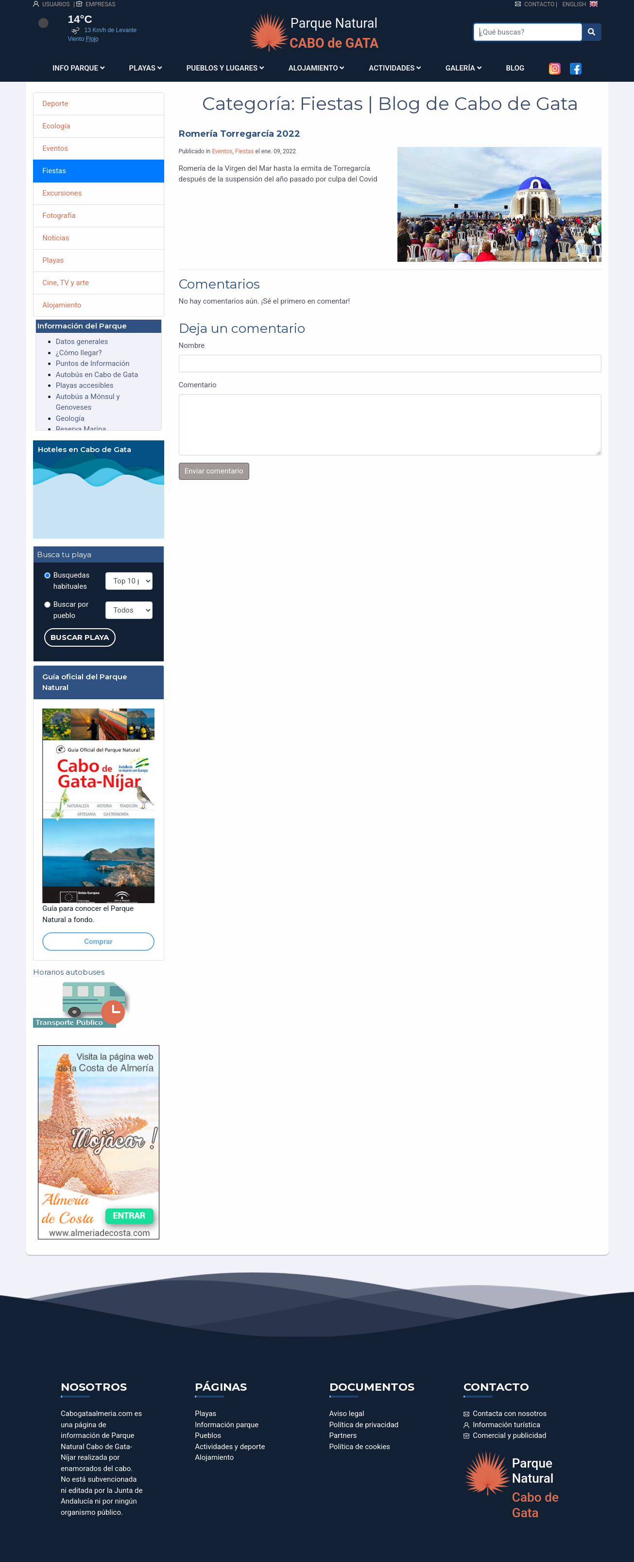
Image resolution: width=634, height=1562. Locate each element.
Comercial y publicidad (505, 1435)
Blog (515, 68)
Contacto (534, 4)
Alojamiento (61, 305)
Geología (70, 418)
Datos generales (82, 341)
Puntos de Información (93, 363)
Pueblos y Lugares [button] (225, 68)
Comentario (198, 385)
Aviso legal (346, 1413)
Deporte (55, 103)
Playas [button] (145, 68)
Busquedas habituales (71, 581)
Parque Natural (334, 33)
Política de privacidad (364, 1424)
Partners (343, 1435)
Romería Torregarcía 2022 (239, 133)
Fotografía (58, 215)
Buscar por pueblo (70, 610)
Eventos (222, 151)
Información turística (501, 1424)
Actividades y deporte (230, 1446)
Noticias (55, 238)
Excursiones (62, 193)
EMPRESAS (96, 4)
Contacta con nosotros (505, 1413)
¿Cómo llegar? (79, 352)
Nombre (192, 345)
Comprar (98, 941)
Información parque (226, 1424)
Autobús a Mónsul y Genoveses (88, 402)
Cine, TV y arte (65, 282)
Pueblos (208, 1435)
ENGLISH (580, 4)
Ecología (56, 126)
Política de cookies (360, 1446)
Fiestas (244, 151)
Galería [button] (463, 68)
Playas (53, 260)
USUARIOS (51, 4)
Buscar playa (80, 637)
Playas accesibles (85, 385)
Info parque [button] (78, 68)
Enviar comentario (214, 471)
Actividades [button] (395, 68)
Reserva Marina (81, 429)
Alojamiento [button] (316, 68)
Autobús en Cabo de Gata (97, 374)
